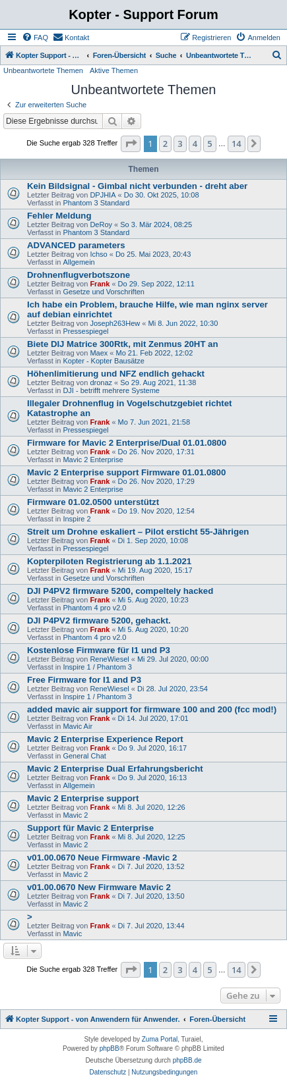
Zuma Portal (159, 1039)
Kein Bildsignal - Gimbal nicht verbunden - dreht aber (137, 186)
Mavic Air (77, 726)
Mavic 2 (75, 815)
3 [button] (179, 143)
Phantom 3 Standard (96, 203)
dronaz (101, 382)
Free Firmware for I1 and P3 (84, 680)
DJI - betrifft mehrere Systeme (111, 390)
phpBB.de (187, 1060)
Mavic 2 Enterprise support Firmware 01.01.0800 (126, 472)
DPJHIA (102, 195)
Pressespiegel (85, 331)
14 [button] (236, 143)
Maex (99, 353)
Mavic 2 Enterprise (93, 459)
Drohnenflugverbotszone (78, 275)
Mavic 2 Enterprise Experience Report (105, 739)
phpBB (109, 1048)
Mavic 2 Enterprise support (83, 798)
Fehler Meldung (59, 216)
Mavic (72, 934)
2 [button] (165, 143)
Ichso (98, 254)
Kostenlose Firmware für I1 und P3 (98, 650)
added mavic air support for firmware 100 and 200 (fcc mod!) (151, 709)
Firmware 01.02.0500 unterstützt (93, 502)
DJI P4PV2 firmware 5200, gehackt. (99, 620)
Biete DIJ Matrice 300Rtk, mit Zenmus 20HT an (122, 344)
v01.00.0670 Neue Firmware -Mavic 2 (102, 857)
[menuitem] (35, 37)
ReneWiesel (109, 659)
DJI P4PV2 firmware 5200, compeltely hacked (120, 591)
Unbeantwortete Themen (43, 70)
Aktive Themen (114, 70)
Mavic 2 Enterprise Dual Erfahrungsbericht (115, 769)
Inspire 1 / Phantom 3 (97, 667)
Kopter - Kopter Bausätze (103, 361)
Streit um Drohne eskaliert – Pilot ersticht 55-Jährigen (138, 532)
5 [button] (209, 143)
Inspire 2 (76, 519)
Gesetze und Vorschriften (103, 292)
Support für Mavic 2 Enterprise (90, 828)
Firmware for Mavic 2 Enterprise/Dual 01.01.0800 (126, 443)
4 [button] (195, 143)
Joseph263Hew (115, 323)
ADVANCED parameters (76, 245)
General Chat (84, 756)
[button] (131, 143)
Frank (100, 284)
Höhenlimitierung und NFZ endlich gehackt (116, 374)
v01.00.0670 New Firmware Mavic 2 (99, 887)
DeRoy (101, 224)
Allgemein (78, 262)
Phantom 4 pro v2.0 (94, 608)
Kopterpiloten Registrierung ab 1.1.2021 (109, 561)
